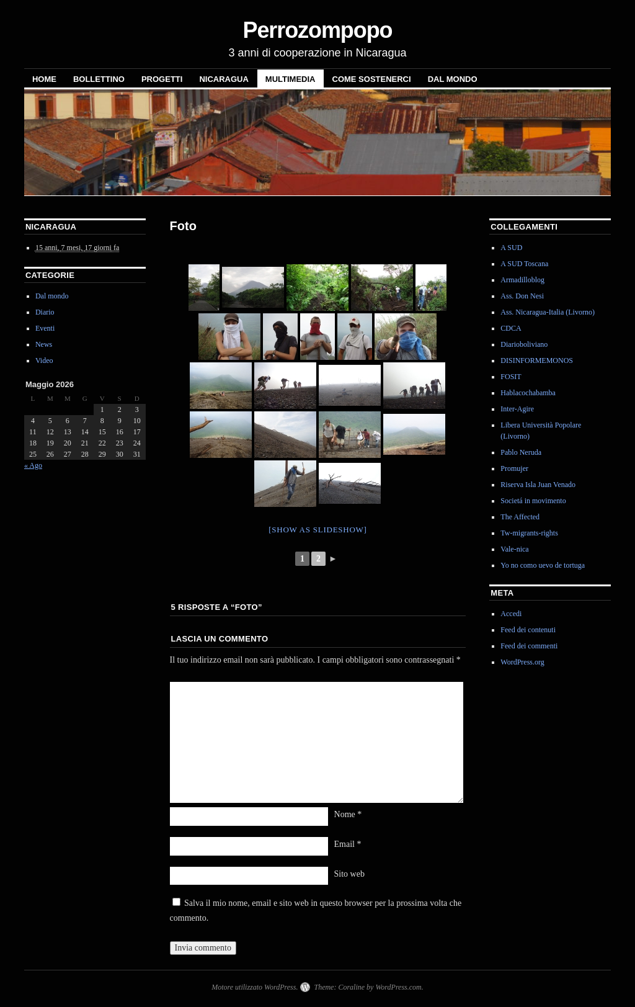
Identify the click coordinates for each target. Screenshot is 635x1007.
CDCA (510, 328)
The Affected (520, 516)
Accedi (511, 613)
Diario (45, 312)
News (43, 344)
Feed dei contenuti (528, 629)
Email (348, 844)
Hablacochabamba (528, 392)
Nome (348, 814)
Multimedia (290, 79)
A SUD (511, 247)
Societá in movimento (533, 500)
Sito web (349, 874)
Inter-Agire (517, 409)
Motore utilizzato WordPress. (254, 987)
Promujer (514, 468)
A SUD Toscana (524, 263)
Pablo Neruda (520, 452)
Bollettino (99, 79)
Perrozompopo (317, 30)
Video (44, 360)
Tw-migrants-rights (528, 533)
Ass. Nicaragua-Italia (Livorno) (547, 312)
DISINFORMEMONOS (536, 360)
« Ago (33, 465)
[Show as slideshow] (317, 529)
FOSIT (510, 376)
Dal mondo (452, 79)
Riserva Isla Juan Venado (537, 484)
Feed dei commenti (528, 646)
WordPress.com (398, 987)
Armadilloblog (522, 279)
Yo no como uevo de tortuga (542, 565)
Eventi (45, 328)
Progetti (161, 79)
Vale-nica (514, 549)
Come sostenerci (371, 79)
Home (44, 79)
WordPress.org (522, 662)
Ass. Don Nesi (522, 296)
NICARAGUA (223, 79)
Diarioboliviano (524, 344)
